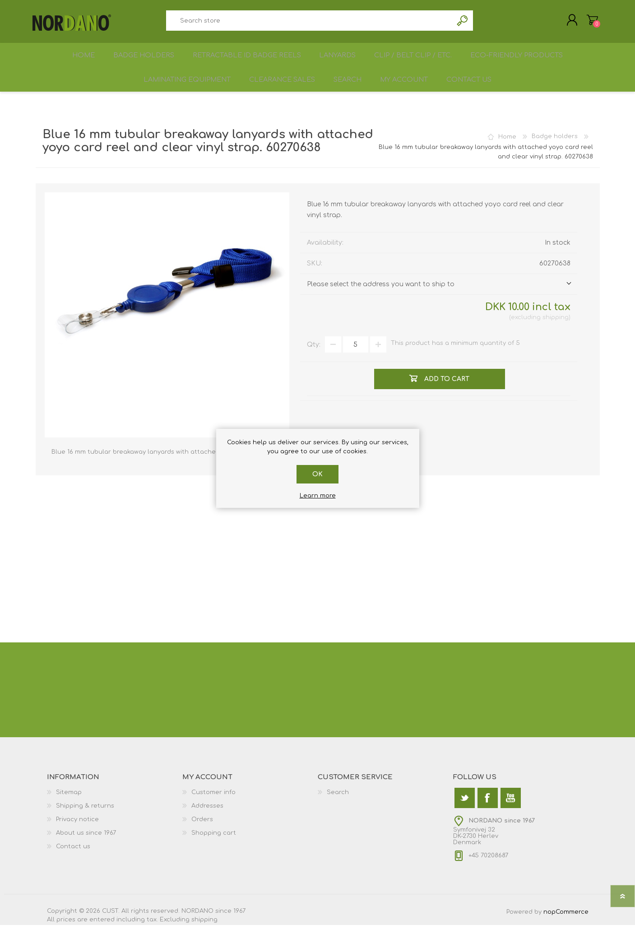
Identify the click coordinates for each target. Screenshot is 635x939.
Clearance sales (278, 91)
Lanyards (339, 61)
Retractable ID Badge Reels (247, 61)
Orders (202, 833)
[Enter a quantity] (355, 358)
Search (463, 23)
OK (317, 474)
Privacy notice (77, 833)
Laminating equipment (180, 91)
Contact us (475, 91)
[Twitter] (464, 812)
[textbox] (309, 23)
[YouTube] (511, 812)
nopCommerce (566, 926)
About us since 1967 (86, 847)
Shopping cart (589, 22)
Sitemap (69, 806)
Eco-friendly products (521, 61)
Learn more (318, 496)
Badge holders (143, 61)
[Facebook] (487, 812)
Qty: (313, 358)
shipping (555, 331)
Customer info (213, 806)
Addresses (207, 820)
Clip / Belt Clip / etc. (417, 61)
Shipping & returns (85, 820)
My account (407, 91)
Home (80, 61)
